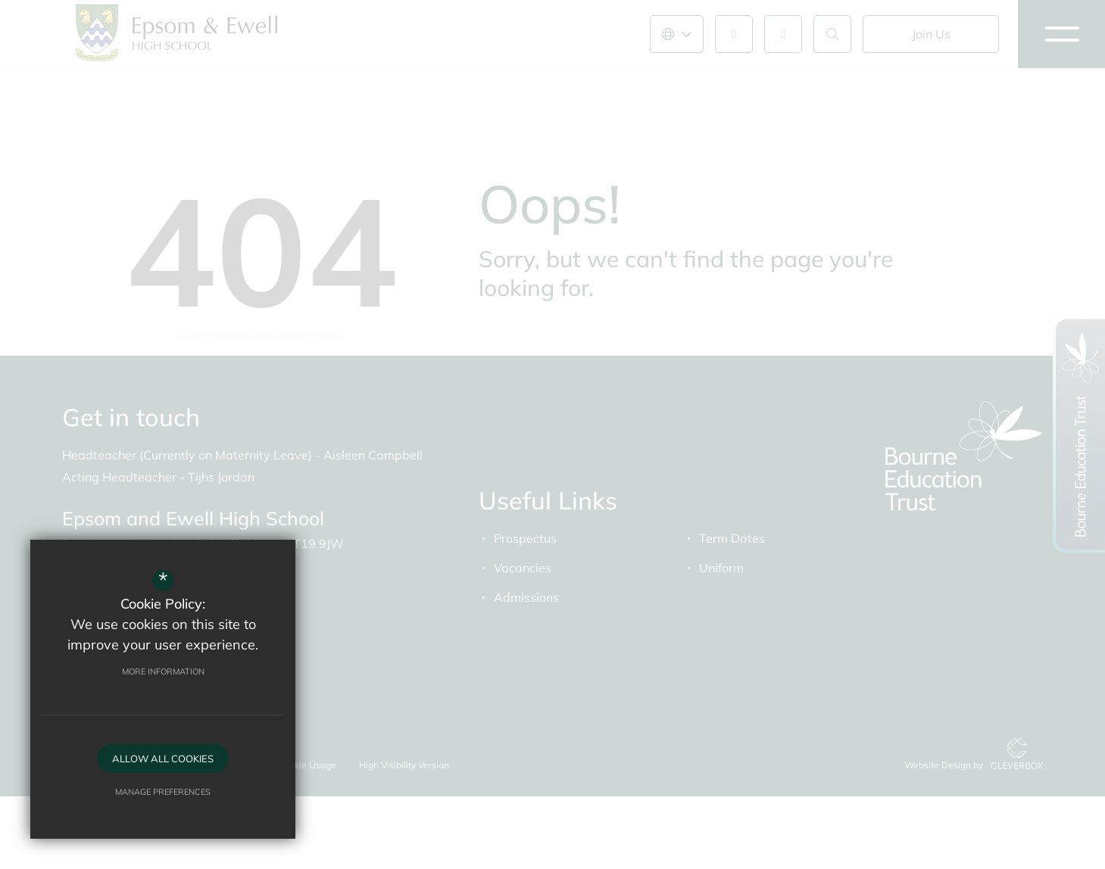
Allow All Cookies (163, 758)
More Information (163, 671)
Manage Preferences (163, 791)
